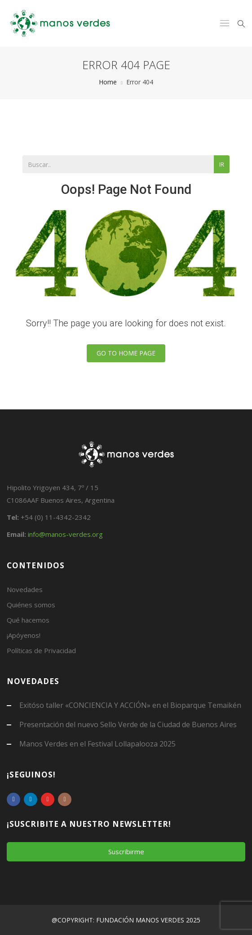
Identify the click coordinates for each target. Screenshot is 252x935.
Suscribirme (126, 851)
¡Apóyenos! (23, 635)
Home (108, 82)
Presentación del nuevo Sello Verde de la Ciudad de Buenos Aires (128, 724)
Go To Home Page (126, 353)
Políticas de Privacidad (41, 650)
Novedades (25, 589)
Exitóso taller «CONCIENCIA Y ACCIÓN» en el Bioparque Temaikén (130, 705)
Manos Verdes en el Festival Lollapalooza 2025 (97, 744)
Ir (221, 164)
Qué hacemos (28, 619)
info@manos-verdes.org (65, 534)
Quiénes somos (31, 604)
